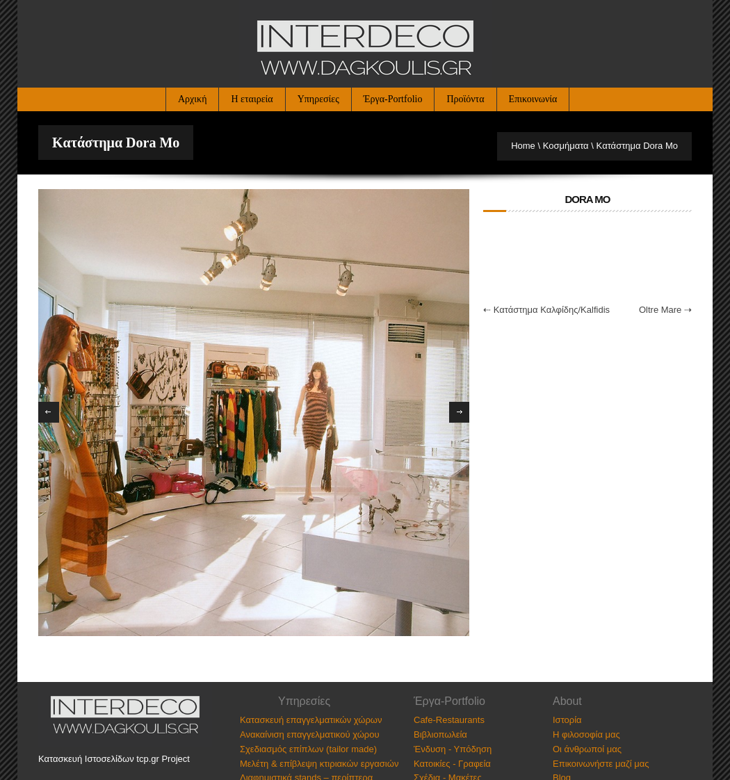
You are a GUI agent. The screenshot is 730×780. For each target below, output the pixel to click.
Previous (48, 412)
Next (459, 412)
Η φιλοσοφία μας (586, 734)
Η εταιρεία (252, 99)
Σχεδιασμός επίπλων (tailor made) (308, 749)
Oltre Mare (660, 309)
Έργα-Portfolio (393, 99)
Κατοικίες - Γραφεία (452, 763)
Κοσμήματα (566, 145)
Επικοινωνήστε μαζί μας (601, 763)
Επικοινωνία (533, 99)
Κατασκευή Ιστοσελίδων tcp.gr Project (114, 759)
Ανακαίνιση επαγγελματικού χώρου (310, 734)
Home (523, 145)
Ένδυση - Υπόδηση (453, 749)
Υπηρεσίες (318, 99)
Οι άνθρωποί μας (587, 749)
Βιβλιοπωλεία (440, 734)
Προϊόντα (465, 99)
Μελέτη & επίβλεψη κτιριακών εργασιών (319, 763)
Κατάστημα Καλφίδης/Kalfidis (552, 309)
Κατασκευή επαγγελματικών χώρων (311, 720)
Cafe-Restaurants (449, 720)
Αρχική (192, 99)
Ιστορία (567, 720)
